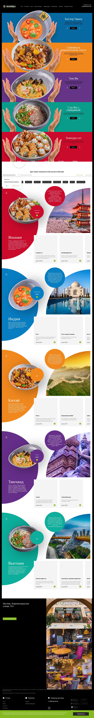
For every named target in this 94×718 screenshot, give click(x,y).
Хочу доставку (79, 175)
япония (75, 161)
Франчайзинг (54, 6)
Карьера (27, 701)
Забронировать (46, 6)
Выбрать (73, 28)
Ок (6, 185)
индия (19, 161)
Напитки (72, 182)
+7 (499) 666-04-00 (86, 6)
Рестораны (26, 6)
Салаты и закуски (47, 182)
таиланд (47, 161)
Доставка (61, 6)
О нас (22, 6)
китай (33, 161)
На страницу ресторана (9, 618)
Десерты (65, 182)
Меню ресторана (38, 6)
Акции (31, 6)
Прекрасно (81, 714)
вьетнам (61, 161)
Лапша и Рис (37, 182)
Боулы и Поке (28, 182)
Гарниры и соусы (81, 182)
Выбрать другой (15, 185)
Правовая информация (30, 703)
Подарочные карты (68, 6)
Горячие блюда (57, 182)
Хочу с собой (88, 175)
